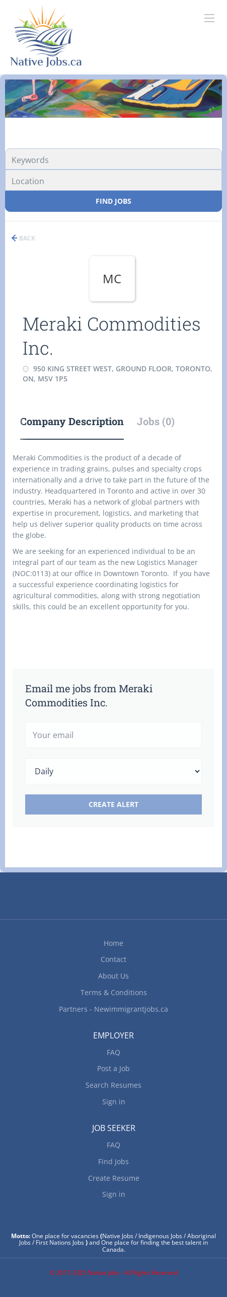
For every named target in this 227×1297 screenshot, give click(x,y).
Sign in (113, 1101)
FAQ (113, 1052)
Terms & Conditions (114, 992)
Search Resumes (113, 1085)
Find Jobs (113, 201)
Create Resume (113, 1178)
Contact (113, 959)
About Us (113, 976)
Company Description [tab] (72, 421)
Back (26, 238)
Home (113, 943)
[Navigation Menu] (209, 18)
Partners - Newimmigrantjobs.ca (113, 1009)
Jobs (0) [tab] (156, 421)
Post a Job (113, 1068)
